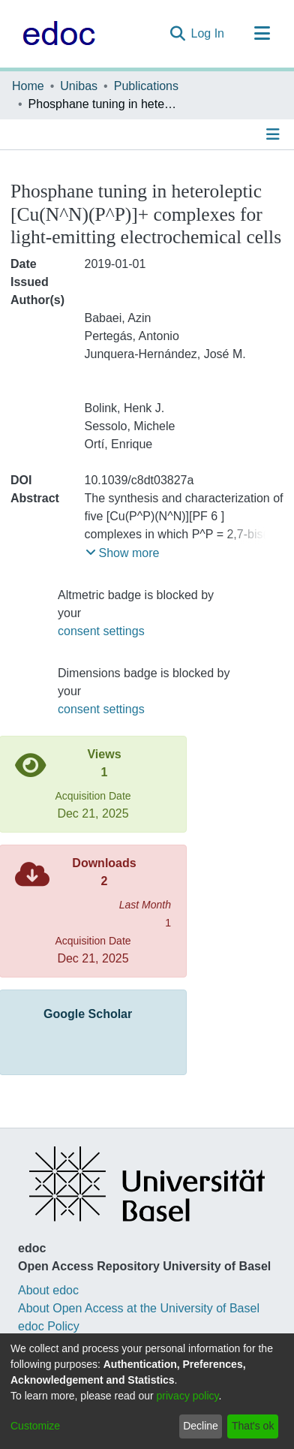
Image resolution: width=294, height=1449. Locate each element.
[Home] (55, 34)
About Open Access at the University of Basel (139, 1308)
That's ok (253, 1426)
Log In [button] (208, 33)
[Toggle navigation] (262, 34)
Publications (146, 86)
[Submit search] (177, 34)
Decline (200, 1426)
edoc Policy (49, 1326)
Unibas (79, 86)
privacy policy (188, 1396)
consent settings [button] (101, 631)
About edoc (48, 1290)
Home (28, 86)
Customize (35, 1426)
